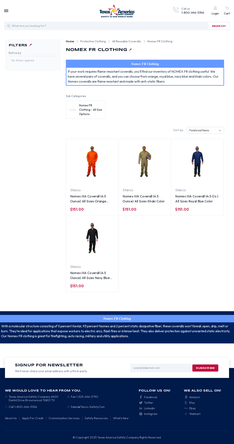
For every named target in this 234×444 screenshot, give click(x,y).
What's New (121, 418)
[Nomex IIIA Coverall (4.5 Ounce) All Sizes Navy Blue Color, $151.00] (92, 238)
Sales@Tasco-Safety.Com (88, 407)
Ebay (192, 408)
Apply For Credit (32, 418)
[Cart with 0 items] (227, 11)
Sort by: (178, 130)
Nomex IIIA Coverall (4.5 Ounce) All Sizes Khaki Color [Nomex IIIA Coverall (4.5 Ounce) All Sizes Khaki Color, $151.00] (144, 198)
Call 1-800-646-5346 (23, 407)
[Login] (215, 11)
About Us (11, 418)
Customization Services (64, 418)
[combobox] (205, 130)
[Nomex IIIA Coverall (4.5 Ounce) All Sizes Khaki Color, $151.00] (144, 161)
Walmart (194, 414)
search (219, 26)
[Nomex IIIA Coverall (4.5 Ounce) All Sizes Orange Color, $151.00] (92, 161)
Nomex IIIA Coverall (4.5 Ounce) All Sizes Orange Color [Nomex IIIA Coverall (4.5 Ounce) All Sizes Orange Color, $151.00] (88, 199)
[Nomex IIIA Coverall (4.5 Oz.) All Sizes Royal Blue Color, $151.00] (197, 161)
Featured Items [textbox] (199, 130)
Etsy (192, 403)
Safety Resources (96, 418)
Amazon (194, 397)
